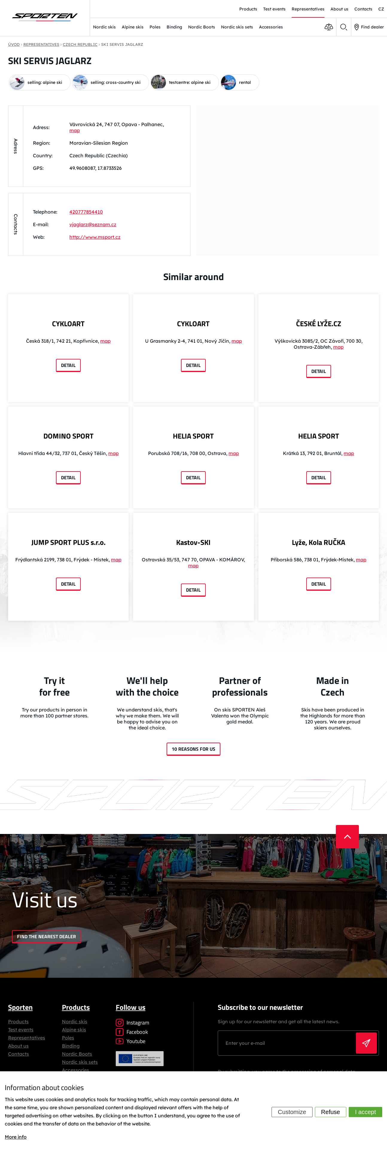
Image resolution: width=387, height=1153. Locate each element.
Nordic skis (104, 27)
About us (18, 1046)
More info (16, 1137)
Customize (292, 1112)
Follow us (130, 1007)
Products (18, 1021)
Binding (174, 27)
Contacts (18, 1054)
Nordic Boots (201, 27)
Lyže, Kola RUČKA (318, 542)
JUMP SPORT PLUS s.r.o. (68, 542)
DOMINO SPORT (68, 435)
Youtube (130, 1041)
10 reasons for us (193, 748)
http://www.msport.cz (95, 237)
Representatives (26, 1038)
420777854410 (86, 211)
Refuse (330, 1112)
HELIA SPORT (193, 435)
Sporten (20, 1007)
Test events (20, 1030)
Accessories (271, 27)
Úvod (14, 44)
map (74, 130)
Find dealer (369, 27)
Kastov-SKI (193, 542)
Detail (68, 365)
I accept (365, 1112)
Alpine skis (133, 27)
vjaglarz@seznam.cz (92, 224)
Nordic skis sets (237, 27)
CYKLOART (68, 323)
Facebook (132, 1032)
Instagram (132, 1022)
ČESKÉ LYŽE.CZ (318, 323)
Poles (155, 27)
